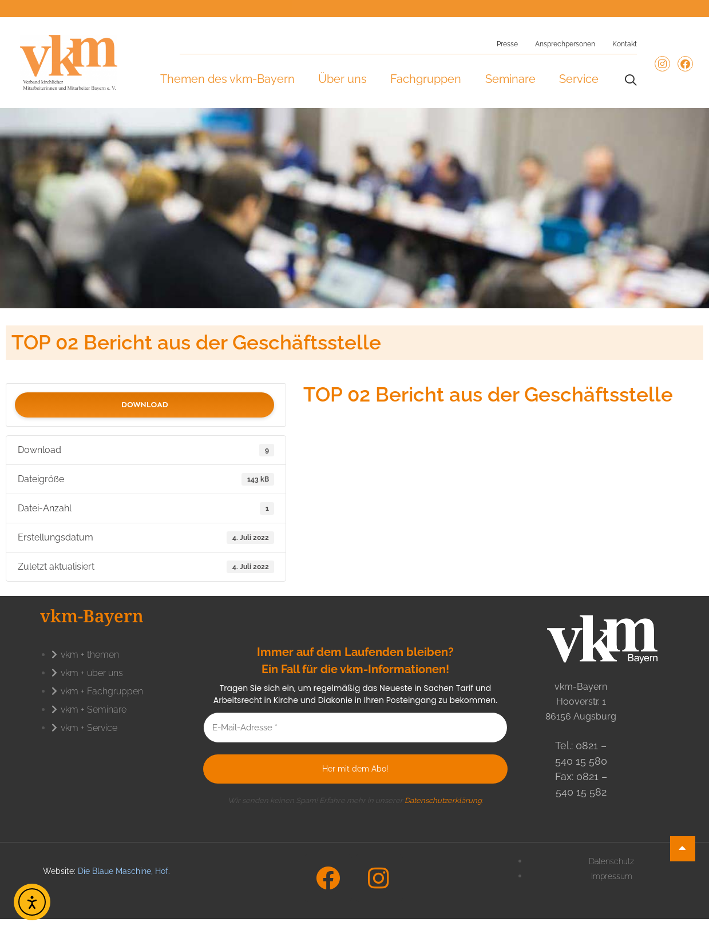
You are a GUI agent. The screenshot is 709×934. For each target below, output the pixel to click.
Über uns (342, 79)
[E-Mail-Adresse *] (355, 728)
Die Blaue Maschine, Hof (123, 871)
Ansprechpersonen (565, 44)
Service (579, 79)
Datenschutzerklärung (443, 800)
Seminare (510, 79)
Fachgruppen (425, 79)
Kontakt (624, 44)
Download (144, 405)
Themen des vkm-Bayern (227, 79)
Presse (507, 44)
